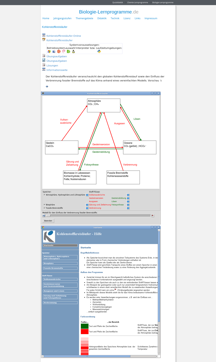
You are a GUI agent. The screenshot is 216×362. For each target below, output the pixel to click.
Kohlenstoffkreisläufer (59, 40)
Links (137, 18)
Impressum (151, 18)
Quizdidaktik (117, 2)
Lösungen (52, 65)
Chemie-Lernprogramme (137, 2)
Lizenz (127, 18)
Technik (115, 18)
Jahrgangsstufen (62, 18)
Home (45, 18)
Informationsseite (57, 70)
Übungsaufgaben (56, 56)
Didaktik (101, 18)
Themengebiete (84, 18)
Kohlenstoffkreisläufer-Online (63, 36)
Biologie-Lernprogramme (162, 2)
